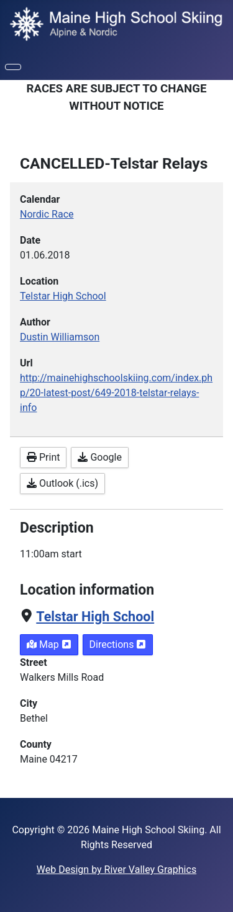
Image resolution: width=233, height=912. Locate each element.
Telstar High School (95, 616)
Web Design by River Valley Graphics (116, 869)
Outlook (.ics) (62, 483)
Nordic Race (47, 214)
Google (99, 457)
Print (43, 457)
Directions (118, 644)
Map (49, 644)
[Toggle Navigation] (13, 67)
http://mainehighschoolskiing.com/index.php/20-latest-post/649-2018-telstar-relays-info (116, 393)
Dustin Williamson (59, 337)
